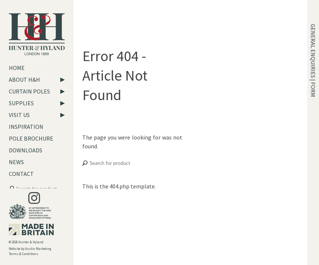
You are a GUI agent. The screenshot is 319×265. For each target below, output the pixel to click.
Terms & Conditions (23, 254)
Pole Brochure (31, 138)
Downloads (25, 150)
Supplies (21, 103)
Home (17, 67)
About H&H (24, 79)
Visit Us (19, 115)
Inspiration (26, 126)
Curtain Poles (29, 91)
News (16, 162)
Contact (21, 173)
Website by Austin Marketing (30, 249)
